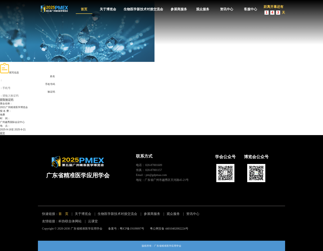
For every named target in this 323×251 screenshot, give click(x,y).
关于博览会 (108, 9)
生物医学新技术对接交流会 (143, 9)
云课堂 (93, 221)
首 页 (63, 214)
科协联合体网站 (70, 221)
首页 (84, 9)
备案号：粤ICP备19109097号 (126, 228)
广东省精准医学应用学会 (86, 228)
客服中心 (250, 9)
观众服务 (202, 9)
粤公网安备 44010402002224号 (169, 228)
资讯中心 (226, 9)
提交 (2, 133)
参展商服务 (179, 9)
